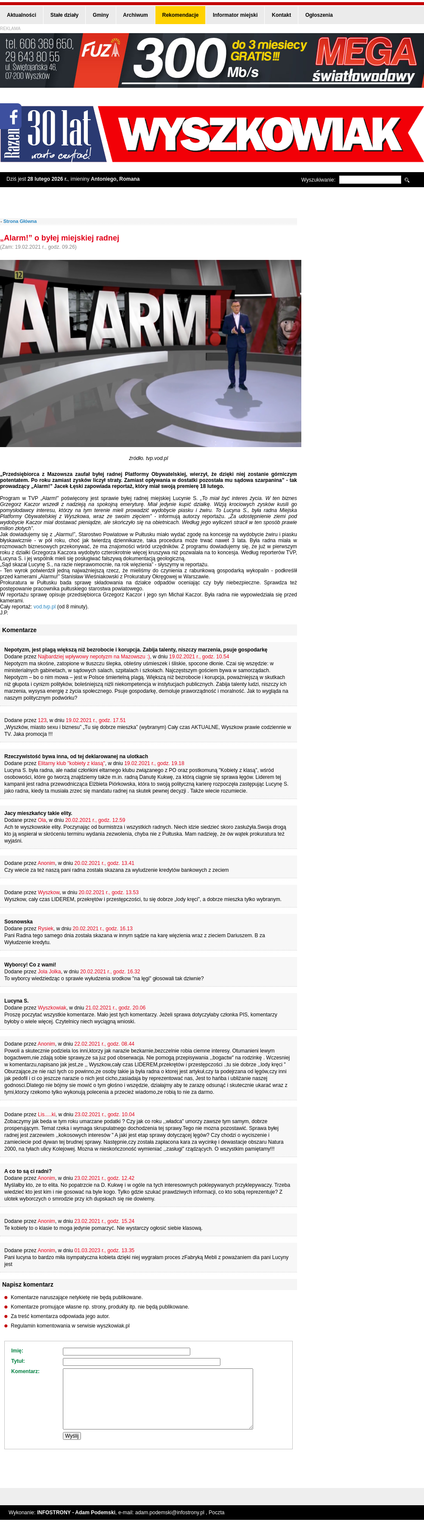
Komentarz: (25, 1371)
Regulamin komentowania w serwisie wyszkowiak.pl (70, 1326)
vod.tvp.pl (45, 607)
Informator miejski (235, 15)
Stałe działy (64, 15)
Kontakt (281, 15)
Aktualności (21, 15)
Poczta (217, 1513)
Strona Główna (20, 221)
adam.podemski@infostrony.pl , (172, 1513)
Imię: (17, 1351)
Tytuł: (18, 1361)
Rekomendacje (180, 15)
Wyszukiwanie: (318, 180)
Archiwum (135, 15)
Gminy (100, 15)
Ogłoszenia (319, 15)
